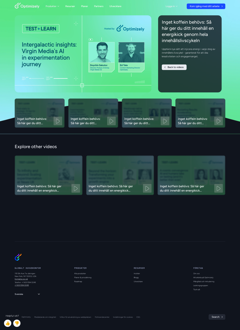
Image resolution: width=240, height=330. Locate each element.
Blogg (136, 277)
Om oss (196, 273)
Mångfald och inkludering (203, 281)
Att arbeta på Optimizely (203, 277)
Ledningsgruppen (200, 285)
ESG (138, 317)
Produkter (52, 6)
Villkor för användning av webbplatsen (75, 317)
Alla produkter (80, 273)
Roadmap (78, 281)
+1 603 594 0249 (22, 285)
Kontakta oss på (21, 279)
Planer (84, 6)
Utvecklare (115, 6)
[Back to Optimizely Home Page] (27, 6)
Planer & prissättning (82, 277)
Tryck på (196, 289)
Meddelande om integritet (45, 317)
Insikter (137, 273)
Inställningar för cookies (123, 317)
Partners (98, 6)
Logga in (172, 6)
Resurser (70, 6)
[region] (83, 53)
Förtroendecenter (102, 317)
